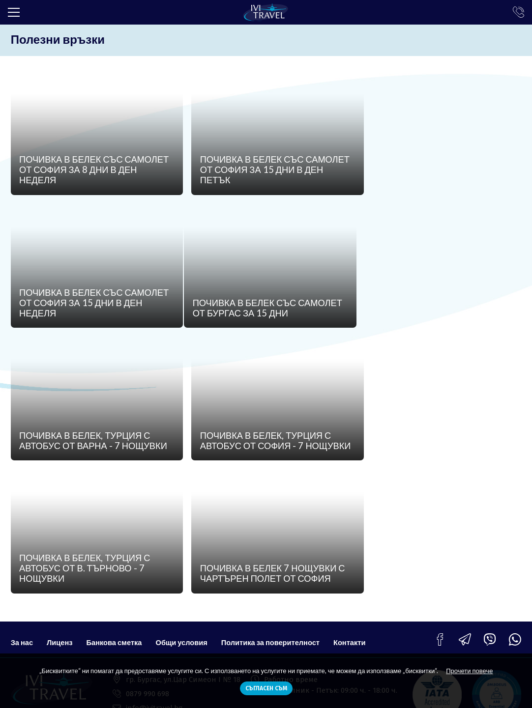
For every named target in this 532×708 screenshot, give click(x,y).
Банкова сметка (116, 519)
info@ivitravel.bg (154, 589)
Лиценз (60, 519)
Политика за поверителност (275, 519)
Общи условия (184, 519)
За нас (22, 519)
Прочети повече (469, 671)
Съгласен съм (266, 688)
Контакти (356, 519)
